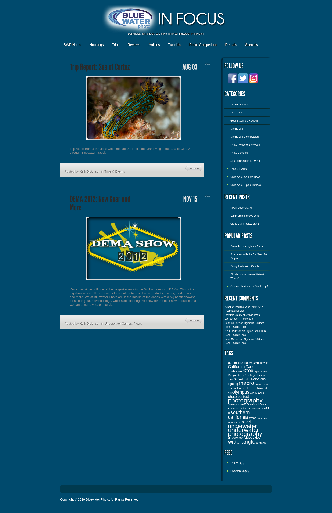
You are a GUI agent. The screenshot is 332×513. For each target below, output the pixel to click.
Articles (154, 45)
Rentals (231, 45)
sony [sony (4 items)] (252, 408)
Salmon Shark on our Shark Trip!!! (249, 286)
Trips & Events (114, 171)
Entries (237, 463)
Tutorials (174, 45)
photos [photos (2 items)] (231, 404)
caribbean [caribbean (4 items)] (235, 371)
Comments (239, 471)
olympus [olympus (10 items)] (240, 392)
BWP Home (72, 45)
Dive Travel (236, 112)
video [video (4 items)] (256, 437)
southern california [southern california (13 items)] (239, 415)
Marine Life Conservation (244, 136)
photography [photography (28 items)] (245, 400)
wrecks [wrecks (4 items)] (261, 442)
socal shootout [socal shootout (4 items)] (238, 408)
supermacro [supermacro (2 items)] (234, 422)
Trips (115, 45)
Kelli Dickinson (90, 171)
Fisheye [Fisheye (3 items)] (251, 375)
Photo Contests (239, 152)
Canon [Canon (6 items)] (250, 367)
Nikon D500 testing (241, 207)
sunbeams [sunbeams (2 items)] (262, 418)
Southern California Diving (245, 160)
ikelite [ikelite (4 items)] (255, 379)
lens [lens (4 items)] (263, 379)
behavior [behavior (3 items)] (262, 362)
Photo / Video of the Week (245, 144)
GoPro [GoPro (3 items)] (238, 379)
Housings (97, 45)
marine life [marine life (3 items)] (234, 388)
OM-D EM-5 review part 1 (244, 223)
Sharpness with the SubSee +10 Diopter (248, 256)
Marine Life (236, 128)
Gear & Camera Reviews (244, 120)
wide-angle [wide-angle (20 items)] (241, 441)
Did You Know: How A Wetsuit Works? (247, 276)
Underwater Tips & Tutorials (245, 185)
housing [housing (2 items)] (246, 379)
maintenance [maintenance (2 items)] (261, 384)
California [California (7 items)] (236, 366)
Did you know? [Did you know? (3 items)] (237, 375)
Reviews (134, 45)
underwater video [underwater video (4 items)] (240, 437)
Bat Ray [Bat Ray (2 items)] (253, 363)
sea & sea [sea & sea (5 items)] (248, 404)
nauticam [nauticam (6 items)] (249, 388)
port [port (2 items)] (237, 404)
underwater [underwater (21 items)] (242, 426)
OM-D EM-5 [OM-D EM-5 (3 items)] (257, 392)
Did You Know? (239, 104)
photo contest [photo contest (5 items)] (238, 396)
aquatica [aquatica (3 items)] (243, 362)
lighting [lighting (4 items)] (233, 384)
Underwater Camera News (123, 323)
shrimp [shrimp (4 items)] (261, 404)
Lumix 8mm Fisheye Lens (244, 215)
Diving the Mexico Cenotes (245, 266)
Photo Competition (203, 45)
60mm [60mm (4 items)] (232, 362)
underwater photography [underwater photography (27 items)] (245, 432)
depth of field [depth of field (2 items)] (260, 371)
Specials (251, 45)
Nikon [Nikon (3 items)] (260, 388)
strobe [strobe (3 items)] (252, 417)
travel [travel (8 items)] (246, 421)
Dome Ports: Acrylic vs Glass (246, 246)
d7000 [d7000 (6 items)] (248, 371)
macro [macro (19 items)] (246, 383)
